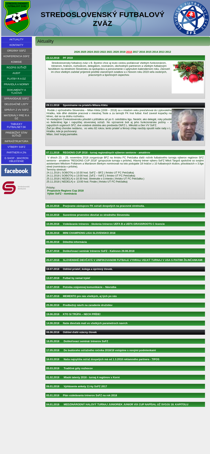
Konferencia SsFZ (16, 56)
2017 (136, 51)
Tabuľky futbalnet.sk (16, 126)
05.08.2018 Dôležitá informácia (66, 241)
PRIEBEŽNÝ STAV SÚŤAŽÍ (17, 134)
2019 (122, 51)
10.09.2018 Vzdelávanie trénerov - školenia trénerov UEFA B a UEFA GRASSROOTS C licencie (105, 223)
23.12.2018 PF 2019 (59, 57)
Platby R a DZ (16, 78)
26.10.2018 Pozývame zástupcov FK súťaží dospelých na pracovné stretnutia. (95, 205)
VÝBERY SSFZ (16, 146)
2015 (149, 51)
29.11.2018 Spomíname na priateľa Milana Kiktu (77, 105)
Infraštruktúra (16, 141)
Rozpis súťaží (16, 67)
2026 (77, 51)
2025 (83, 51)
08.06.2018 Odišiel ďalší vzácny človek (71, 332)
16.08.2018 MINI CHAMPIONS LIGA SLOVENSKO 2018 (80, 232)
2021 (109, 51)
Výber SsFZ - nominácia (62, 193)
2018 (129, 51)
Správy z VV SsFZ (16, 109)
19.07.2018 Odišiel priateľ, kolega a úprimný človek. (79, 269)
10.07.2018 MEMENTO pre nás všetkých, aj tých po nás (81, 296)
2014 (155, 51)
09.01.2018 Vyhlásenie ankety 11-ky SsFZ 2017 (76, 386)
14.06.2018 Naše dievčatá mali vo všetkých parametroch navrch (87, 323)
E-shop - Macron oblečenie (17, 160)
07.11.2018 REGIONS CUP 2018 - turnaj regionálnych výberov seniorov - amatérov (98, 152)
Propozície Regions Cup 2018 (65, 190)
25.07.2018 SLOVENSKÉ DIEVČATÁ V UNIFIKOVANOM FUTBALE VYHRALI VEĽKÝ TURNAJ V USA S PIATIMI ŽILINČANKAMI (124, 259)
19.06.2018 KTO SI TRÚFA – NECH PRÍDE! (73, 314)
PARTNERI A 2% (16, 152)
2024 (90, 51)
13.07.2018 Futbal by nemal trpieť (68, 278)
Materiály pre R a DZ (16, 117)
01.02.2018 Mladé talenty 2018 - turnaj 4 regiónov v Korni (83, 377)
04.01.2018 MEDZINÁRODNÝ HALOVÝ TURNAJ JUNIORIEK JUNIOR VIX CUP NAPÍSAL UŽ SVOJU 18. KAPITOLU (117, 404)
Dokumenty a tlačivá (16, 91)
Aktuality (16, 39)
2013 (162, 51)
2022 (103, 51)
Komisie (16, 61)
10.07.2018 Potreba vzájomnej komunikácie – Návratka (81, 287)
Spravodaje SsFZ (16, 98)
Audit (16, 73)
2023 (96, 51)
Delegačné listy (16, 104)
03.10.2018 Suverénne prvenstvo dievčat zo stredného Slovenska (88, 214)
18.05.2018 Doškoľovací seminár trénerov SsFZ (77, 341)
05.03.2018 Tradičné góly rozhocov (69, 368)
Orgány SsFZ (16, 50)
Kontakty (16, 45)
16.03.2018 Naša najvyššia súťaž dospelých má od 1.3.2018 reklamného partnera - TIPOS (102, 359)
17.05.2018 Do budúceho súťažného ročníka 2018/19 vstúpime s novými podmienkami (101, 350)
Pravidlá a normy (16, 84)
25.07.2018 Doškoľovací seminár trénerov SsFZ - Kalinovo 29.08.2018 (90, 250)
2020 (116, 51)
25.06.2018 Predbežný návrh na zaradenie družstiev (79, 305)
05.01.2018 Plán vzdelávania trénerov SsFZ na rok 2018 (81, 395)
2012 (168, 51)
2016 (142, 51)
